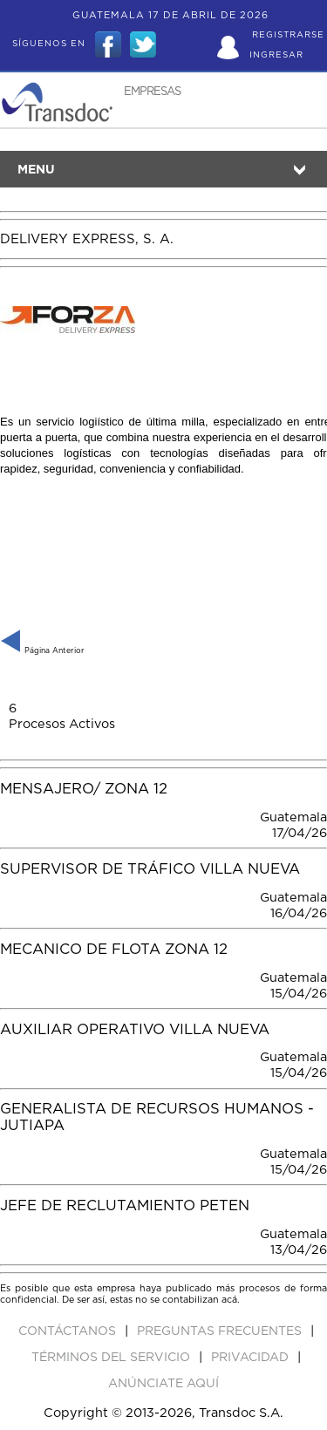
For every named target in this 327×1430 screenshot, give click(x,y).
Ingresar (276, 55)
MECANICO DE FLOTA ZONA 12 (114, 950)
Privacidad (251, 1358)
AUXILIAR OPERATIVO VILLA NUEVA (134, 1030)
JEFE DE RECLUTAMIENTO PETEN (124, 1206)
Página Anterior (42, 651)
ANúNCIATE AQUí (163, 1384)
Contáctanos (68, 1331)
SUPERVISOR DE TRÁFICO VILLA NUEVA (150, 869)
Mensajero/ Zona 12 (83, 789)
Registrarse (288, 35)
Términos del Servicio (112, 1358)
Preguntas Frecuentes (221, 1331)
